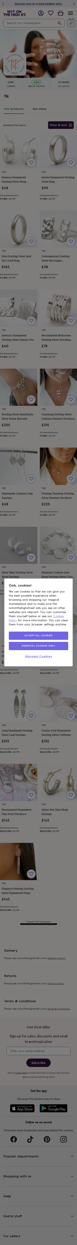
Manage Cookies (38, 656)
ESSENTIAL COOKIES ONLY (38, 645)
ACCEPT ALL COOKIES (38, 635)
